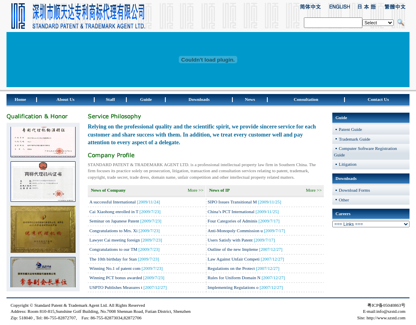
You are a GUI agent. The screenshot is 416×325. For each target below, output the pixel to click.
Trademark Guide (354, 139)
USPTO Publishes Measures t (115, 287)
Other (344, 199)
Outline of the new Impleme (233, 249)
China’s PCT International (232, 211)
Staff (110, 99)
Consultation (306, 99)
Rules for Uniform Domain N (234, 277)
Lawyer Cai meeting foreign (114, 239)
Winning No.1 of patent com (115, 268)
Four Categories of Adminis (233, 220)
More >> (196, 190)
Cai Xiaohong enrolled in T (114, 211)
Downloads (199, 99)
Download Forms (354, 190)
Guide (146, 99)
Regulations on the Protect (231, 268)
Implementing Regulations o (233, 287)
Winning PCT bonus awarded (116, 277)
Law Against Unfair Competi (234, 259)
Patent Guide (350, 129)
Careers (343, 213)
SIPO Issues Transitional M (232, 201)
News (250, 99)
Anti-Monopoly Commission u (235, 230)
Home (20, 99)
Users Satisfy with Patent (231, 239)
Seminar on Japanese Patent (114, 220)
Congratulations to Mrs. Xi (113, 230)
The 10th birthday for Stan (113, 259)
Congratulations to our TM (114, 249)
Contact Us (378, 99)
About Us (65, 99)
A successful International (112, 201)
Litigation (347, 164)
